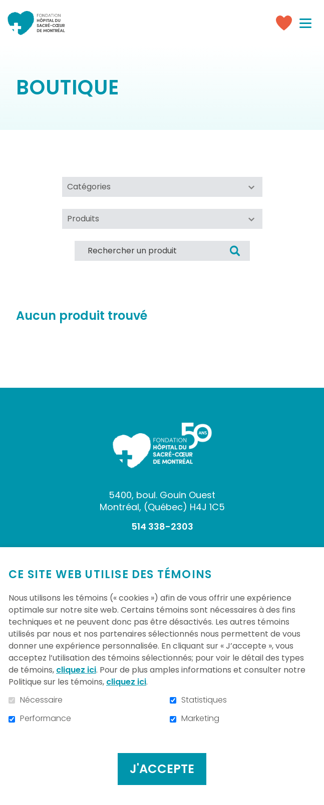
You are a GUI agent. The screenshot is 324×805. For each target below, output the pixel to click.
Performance (45, 718)
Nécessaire (41, 700)
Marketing (200, 718)
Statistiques (204, 700)
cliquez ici (76, 670)
